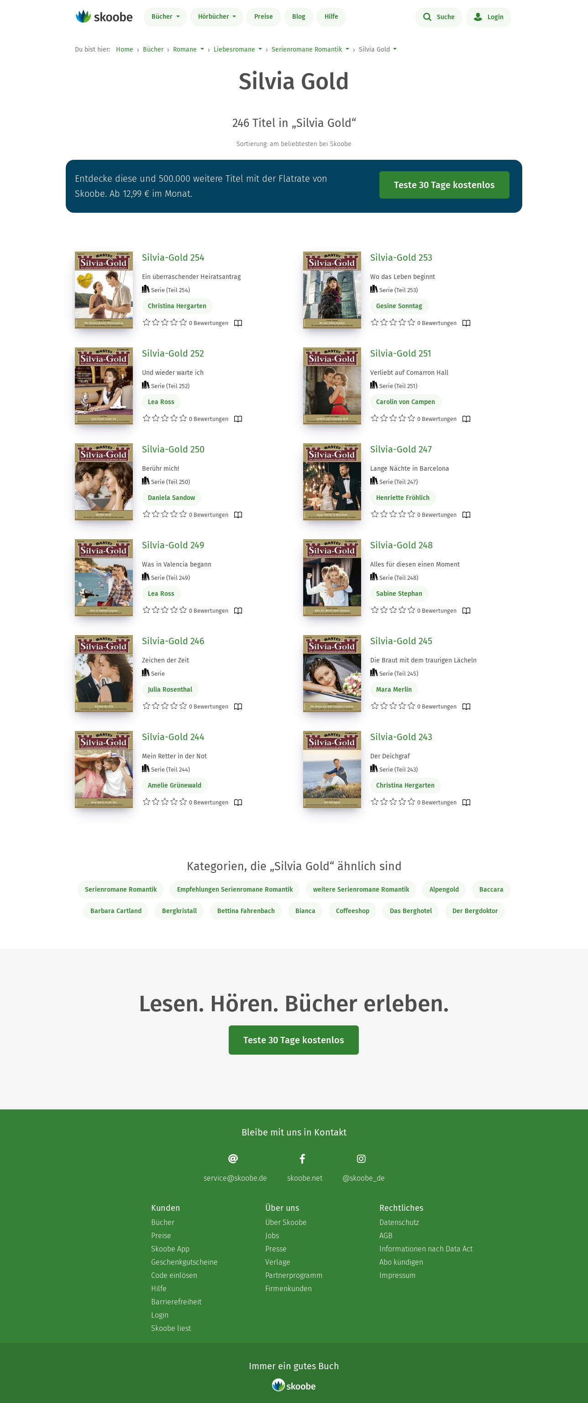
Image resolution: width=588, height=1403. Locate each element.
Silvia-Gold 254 (173, 257)
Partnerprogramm (294, 1275)
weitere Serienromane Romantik (361, 889)
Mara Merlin (394, 690)
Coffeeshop (352, 911)
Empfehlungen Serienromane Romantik (235, 889)
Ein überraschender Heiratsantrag (191, 277)
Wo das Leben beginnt (402, 277)
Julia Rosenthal (170, 690)
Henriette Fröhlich (403, 498)
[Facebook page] (304, 1167)
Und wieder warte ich (173, 373)
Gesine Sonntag (399, 306)
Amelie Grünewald (174, 785)
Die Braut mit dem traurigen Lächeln (423, 660)
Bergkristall (179, 911)
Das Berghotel (411, 911)
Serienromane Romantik (307, 49)
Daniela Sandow (171, 498)
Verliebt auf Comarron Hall (409, 373)
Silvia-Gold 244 (173, 736)
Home (124, 49)
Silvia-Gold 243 (401, 736)
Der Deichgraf (390, 756)
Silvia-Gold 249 (173, 545)
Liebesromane (234, 49)
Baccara (491, 889)
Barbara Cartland (116, 911)
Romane (185, 49)
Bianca (305, 911)
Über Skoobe (286, 1222)
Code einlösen (174, 1275)
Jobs (272, 1235)
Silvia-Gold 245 (401, 641)
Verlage (277, 1262)
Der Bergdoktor (475, 911)
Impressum (397, 1275)
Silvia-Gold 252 (173, 353)
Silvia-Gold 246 (173, 641)
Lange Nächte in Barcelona (409, 469)
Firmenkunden (288, 1288)
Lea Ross (161, 402)
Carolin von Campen (405, 402)
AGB (386, 1235)
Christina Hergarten (177, 306)
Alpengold (444, 889)
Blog (298, 17)
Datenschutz (399, 1222)
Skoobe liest (171, 1328)
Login (489, 16)
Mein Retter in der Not (174, 756)
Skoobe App (170, 1249)
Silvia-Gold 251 (400, 353)
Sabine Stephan (399, 594)
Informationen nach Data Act (425, 1249)
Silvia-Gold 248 (401, 545)
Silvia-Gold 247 (401, 449)
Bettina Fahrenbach (246, 911)
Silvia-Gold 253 (401, 257)
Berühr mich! (160, 469)
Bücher (163, 17)
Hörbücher (214, 17)
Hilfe (331, 17)
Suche (439, 16)
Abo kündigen (401, 1262)
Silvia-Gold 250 (173, 449)
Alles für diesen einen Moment (415, 564)
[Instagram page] (363, 1167)
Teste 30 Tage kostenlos (444, 184)
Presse (276, 1249)
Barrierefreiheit (176, 1302)
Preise (263, 17)
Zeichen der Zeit (165, 660)
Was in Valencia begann (176, 564)
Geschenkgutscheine (184, 1262)
